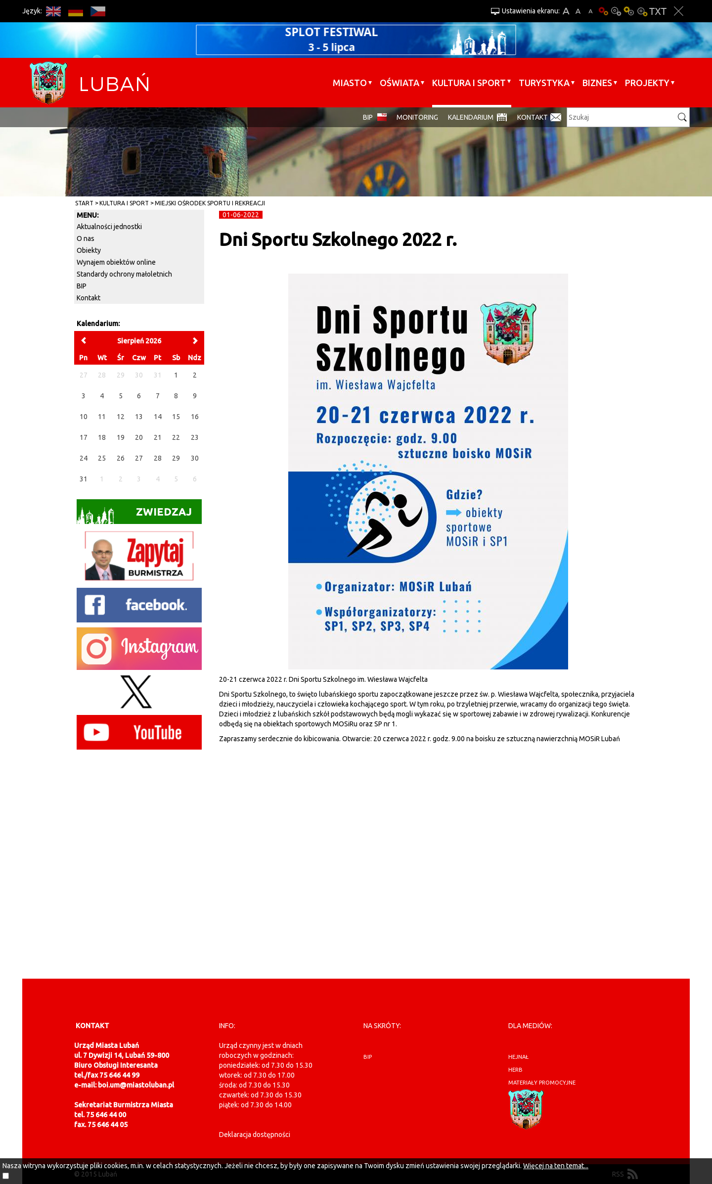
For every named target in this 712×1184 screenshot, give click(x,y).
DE (75, 11)
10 (84, 417)
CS (98, 11)
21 (158, 437)
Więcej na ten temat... (555, 1166)
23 (195, 437)
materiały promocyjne (542, 1083)
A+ (566, 11)
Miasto (350, 83)
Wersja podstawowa (603, 11)
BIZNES (597, 83)
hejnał (518, 1057)
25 (102, 458)
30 (195, 458)
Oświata (399, 83)
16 (195, 417)
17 (84, 437)
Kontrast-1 (629, 11)
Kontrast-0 (616, 11)
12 (121, 417)
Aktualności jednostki (109, 227)
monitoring (417, 117)
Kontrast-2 (641, 11)
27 (139, 458)
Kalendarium (470, 117)
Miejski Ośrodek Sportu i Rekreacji (210, 203)
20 (139, 437)
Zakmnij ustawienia (679, 11)
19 (121, 437)
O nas (85, 238)
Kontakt (532, 117)
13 (139, 417)
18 (102, 437)
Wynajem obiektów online (116, 262)
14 (158, 417)
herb (515, 1070)
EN (53, 11)
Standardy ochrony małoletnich (124, 274)
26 (121, 458)
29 (176, 458)
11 (102, 417)
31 (84, 479)
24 (84, 458)
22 (176, 437)
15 (176, 417)
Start (84, 203)
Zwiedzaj (134, 515)
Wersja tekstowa (658, 11)
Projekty (647, 83)
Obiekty (89, 250)
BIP (368, 117)
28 (158, 458)
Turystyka (544, 83)
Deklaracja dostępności (254, 1134)
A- (590, 11)
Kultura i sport (469, 83)
